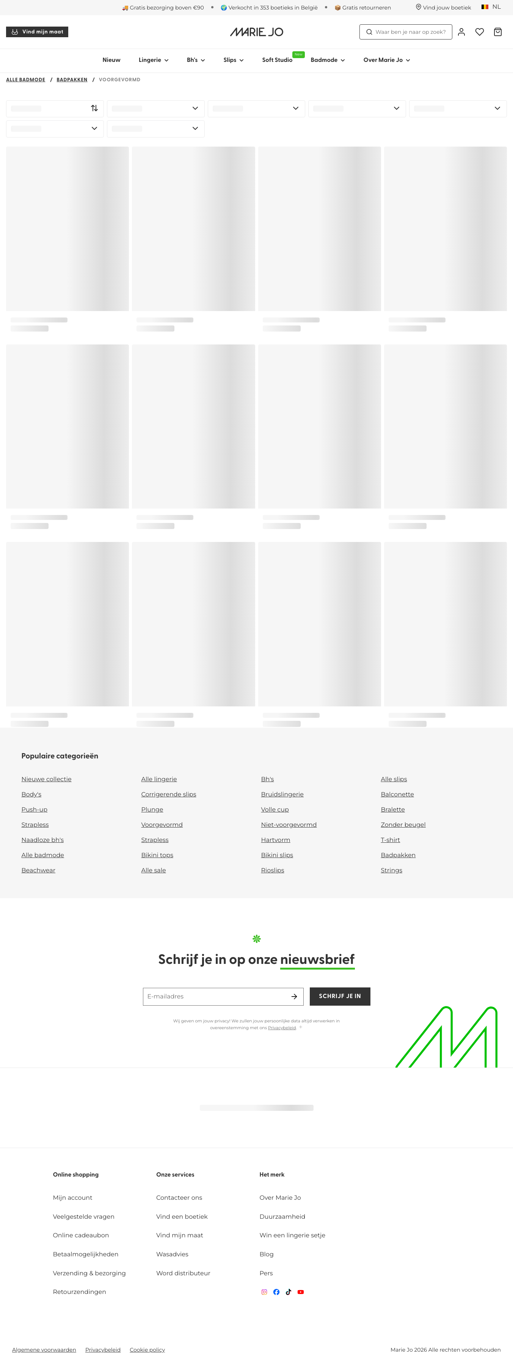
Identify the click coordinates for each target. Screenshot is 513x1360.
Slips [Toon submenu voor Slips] (233, 60)
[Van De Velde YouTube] (300, 1293)
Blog (267, 1254)
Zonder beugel (403, 825)
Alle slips (394, 779)
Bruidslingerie (282, 794)
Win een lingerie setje (293, 1235)
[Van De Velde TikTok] (288, 1293)
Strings (392, 870)
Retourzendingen (79, 1292)
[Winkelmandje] (498, 32)
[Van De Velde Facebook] (276, 1293)
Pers (266, 1273)
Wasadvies (172, 1254)
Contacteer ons (179, 1198)
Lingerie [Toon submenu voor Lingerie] (154, 60)
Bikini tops (157, 855)
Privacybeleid (282, 1027)
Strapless (35, 825)
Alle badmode (25, 80)
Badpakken (72, 80)
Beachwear (39, 870)
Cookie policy (147, 1349)
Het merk (272, 1175)
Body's (32, 794)
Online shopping (76, 1175)
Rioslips (272, 870)
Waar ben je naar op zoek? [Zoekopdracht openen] (406, 31)
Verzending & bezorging (89, 1273)
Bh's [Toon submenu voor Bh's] (196, 60)
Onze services (175, 1175)
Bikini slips (277, 855)
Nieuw (112, 60)
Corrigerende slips (168, 794)
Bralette (393, 809)
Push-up (35, 809)
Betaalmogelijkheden (85, 1254)
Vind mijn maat (37, 32)
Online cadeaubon (81, 1235)
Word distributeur (183, 1273)
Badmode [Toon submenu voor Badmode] (328, 60)
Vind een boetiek (182, 1217)
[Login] (461, 32)
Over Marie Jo (280, 1198)
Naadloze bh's (43, 840)
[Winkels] (443, 7)
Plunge (152, 809)
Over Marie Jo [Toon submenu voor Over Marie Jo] (386, 60)
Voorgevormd (162, 825)
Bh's (267, 779)
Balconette (397, 794)
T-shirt (390, 840)
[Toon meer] (300, 1027)
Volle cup (275, 809)
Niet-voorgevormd (289, 825)
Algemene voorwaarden (44, 1349)
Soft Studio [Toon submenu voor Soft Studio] (281, 57)
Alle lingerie (159, 779)
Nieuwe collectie (47, 779)
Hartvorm (275, 840)
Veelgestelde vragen (84, 1217)
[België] (493, 7)
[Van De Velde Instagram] (264, 1293)
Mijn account (72, 1198)
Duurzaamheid (283, 1217)
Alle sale (153, 870)
